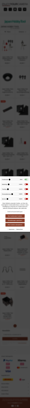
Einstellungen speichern (15, 220)
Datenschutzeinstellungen (15, 211)
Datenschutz (19, 229)
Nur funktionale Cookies (15, 216)
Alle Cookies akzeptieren (15, 224)
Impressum (10, 229)
